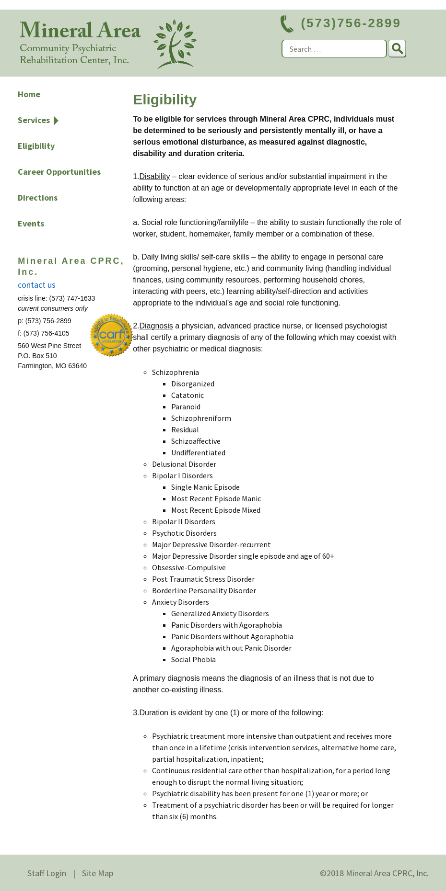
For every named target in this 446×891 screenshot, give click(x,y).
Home (29, 94)
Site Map (97, 873)
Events (31, 223)
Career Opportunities (59, 171)
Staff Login (46, 873)
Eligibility (36, 145)
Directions (38, 197)
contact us (37, 284)
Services (34, 119)
